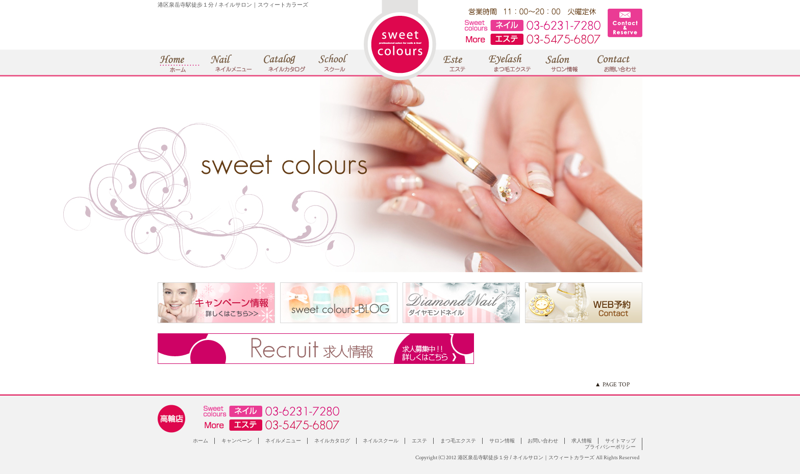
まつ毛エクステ (458, 440)
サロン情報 (502, 440)
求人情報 (581, 440)
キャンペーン (236, 440)
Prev (13, 174)
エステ (419, 440)
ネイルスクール (380, 440)
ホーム (200, 440)
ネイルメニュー (283, 440)
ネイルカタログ (332, 440)
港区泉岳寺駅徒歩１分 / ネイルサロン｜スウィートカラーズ (526, 457)
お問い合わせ (543, 440)
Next (787, 174)
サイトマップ (620, 440)
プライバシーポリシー (610, 447)
